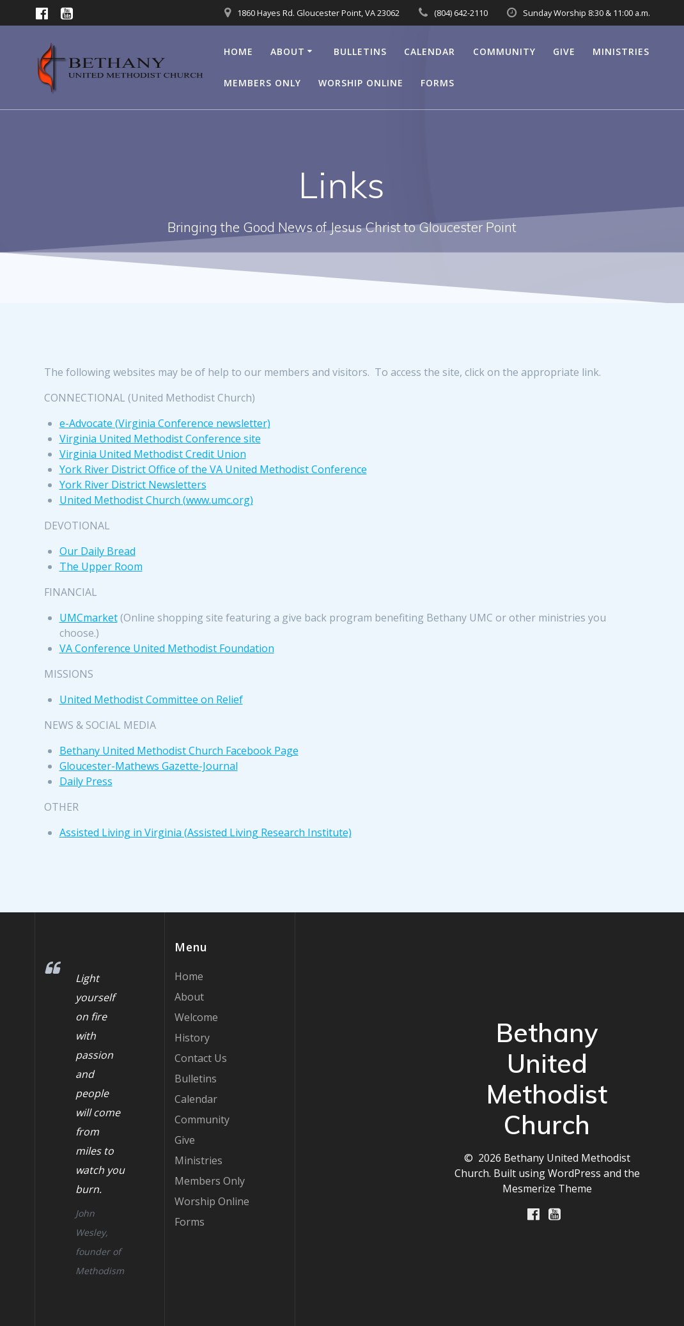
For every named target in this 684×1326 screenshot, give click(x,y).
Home (238, 51)
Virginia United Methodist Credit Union (152, 454)
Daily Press (86, 781)
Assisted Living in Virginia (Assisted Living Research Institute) (205, 832)
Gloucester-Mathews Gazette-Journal (148, 766)
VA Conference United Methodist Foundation (166, 648)
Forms (438, 83)
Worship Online (360, 83)
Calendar (429, 51)
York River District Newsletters (132, 485)
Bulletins (360, 51)
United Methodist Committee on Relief (151, 699)
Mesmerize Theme (547, 1189)
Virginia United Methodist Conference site (160, 439)
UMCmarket (88, 618)
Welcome (196, 1017)
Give (564, 51)
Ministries (621, 51)
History (192, 1038)
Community (504, 51)
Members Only (262, 83)
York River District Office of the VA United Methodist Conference (213, 469)
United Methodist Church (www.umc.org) (156, 500)
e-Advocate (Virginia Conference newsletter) (164, 423)
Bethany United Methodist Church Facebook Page (179, 751)
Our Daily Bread (97, 551)
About (287, 51)
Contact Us (201, 1058)
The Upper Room (101, 566)
